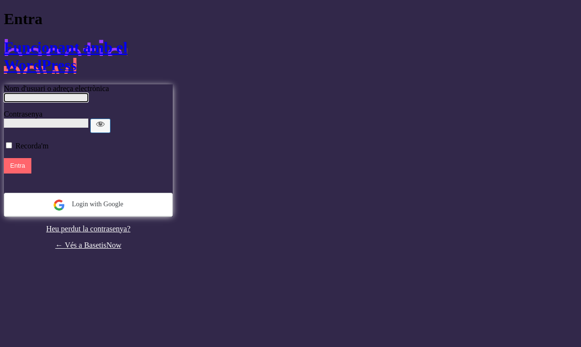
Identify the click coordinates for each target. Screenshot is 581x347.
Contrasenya (23, 114)
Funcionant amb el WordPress (65, 56)
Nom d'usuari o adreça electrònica (56, 88)
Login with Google (88, 205)
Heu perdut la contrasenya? (88, 229)
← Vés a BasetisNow (88, 245)
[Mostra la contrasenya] (100, 126)
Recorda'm (32, 146)
